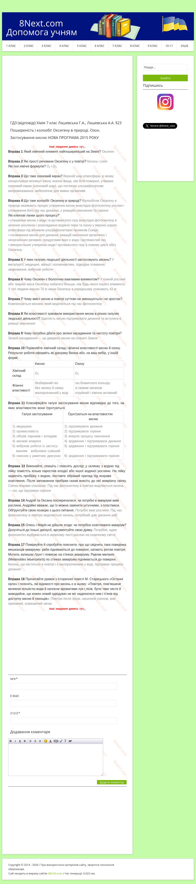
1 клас (11, 46)
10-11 (169, 46)
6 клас (100, 46)
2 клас (29, 46)
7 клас (117, 46)
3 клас (46, 46)
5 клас (82, 46)
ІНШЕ (184, 46)
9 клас (153, 46)
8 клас (135, 46)
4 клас (64, 46)
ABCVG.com (55, 873)
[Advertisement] (67, 90)
